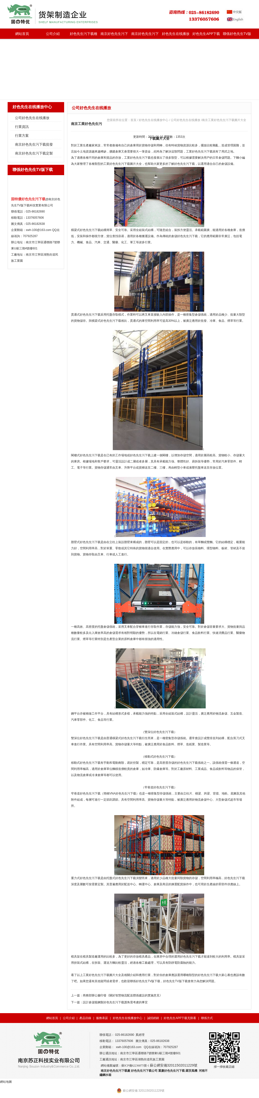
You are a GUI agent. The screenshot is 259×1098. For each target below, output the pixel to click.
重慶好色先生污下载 (171, 1070)
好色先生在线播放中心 (175, 35)
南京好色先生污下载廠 (115, 1070)
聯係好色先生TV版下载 (237, 35)
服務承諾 (102, 1018)
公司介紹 (53, 34)
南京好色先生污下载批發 (114, 35)
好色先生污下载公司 (144, 1070)
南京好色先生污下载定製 (145, 35)
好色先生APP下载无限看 (206, 35)
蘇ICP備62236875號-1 (135, 1065)
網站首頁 (22, 34)
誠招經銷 (153, 1018)
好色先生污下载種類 (83, 35)
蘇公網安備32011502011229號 (173, 1065)
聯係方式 (207, 1018)
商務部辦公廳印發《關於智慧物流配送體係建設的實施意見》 (122, 995)
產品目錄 (85, 1018)
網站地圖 (6, 1081)
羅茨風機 (191, 1070)
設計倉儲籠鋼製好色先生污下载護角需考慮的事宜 (115, 1002)
